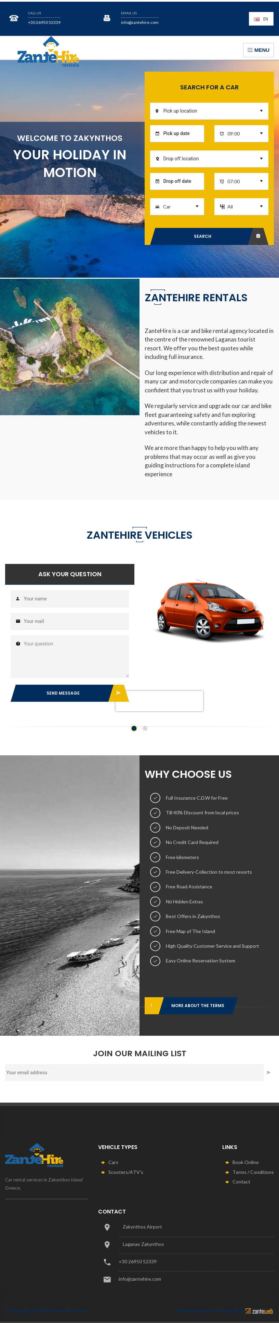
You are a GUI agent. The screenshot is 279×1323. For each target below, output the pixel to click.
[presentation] (159, 710)
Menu (258, 50)
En (261, 19)
